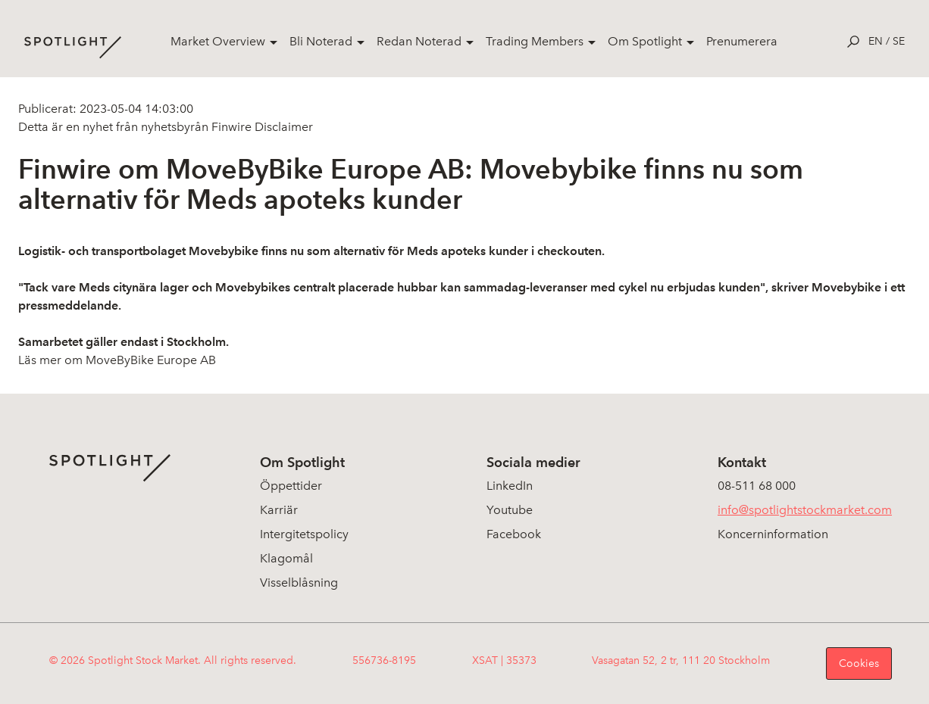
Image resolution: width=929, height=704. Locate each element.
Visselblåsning (299, 582)
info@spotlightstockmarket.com (805, 510)
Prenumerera (741, 41)
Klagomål (286, 558)
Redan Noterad (419, 41)
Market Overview (217, 41)
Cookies (859, 663)
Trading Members (534, 41)
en (875, 41)
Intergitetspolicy (304, 534)
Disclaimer (282, 127)
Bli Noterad (320, 41)
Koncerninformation (773, 534)
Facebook (513, 534)
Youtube (509, 510)
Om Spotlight (645, 41)
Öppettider (291, 485)
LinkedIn (509, 485)
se (899, 41)
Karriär (279, 510)
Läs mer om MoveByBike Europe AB (117, 360)
